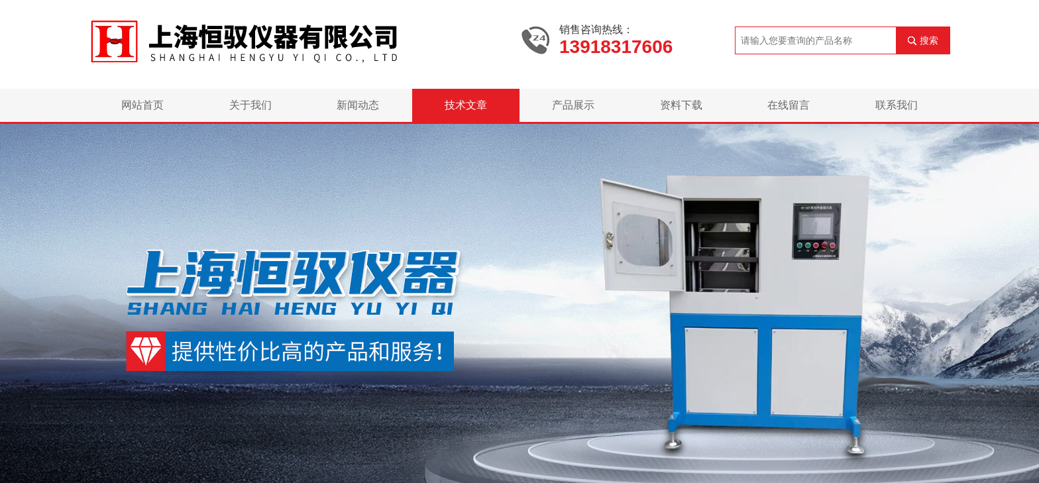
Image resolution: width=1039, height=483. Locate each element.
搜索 (929, 40)
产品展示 (573, 105)
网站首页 (142, 105)
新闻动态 (358, 105)
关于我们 (250, 105)
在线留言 (788, 105)
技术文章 (466, 105)
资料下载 (681, 105)
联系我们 (896, 105)
